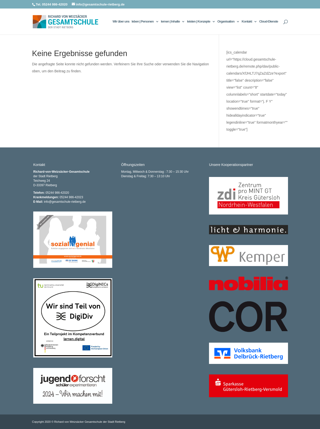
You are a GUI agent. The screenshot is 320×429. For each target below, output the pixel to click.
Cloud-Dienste (268, 21)
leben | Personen (143, 21)
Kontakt (247, 21)
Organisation (226, 21)
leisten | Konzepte (198, 21)
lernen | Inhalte (170, 21)
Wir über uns (120, 21)
